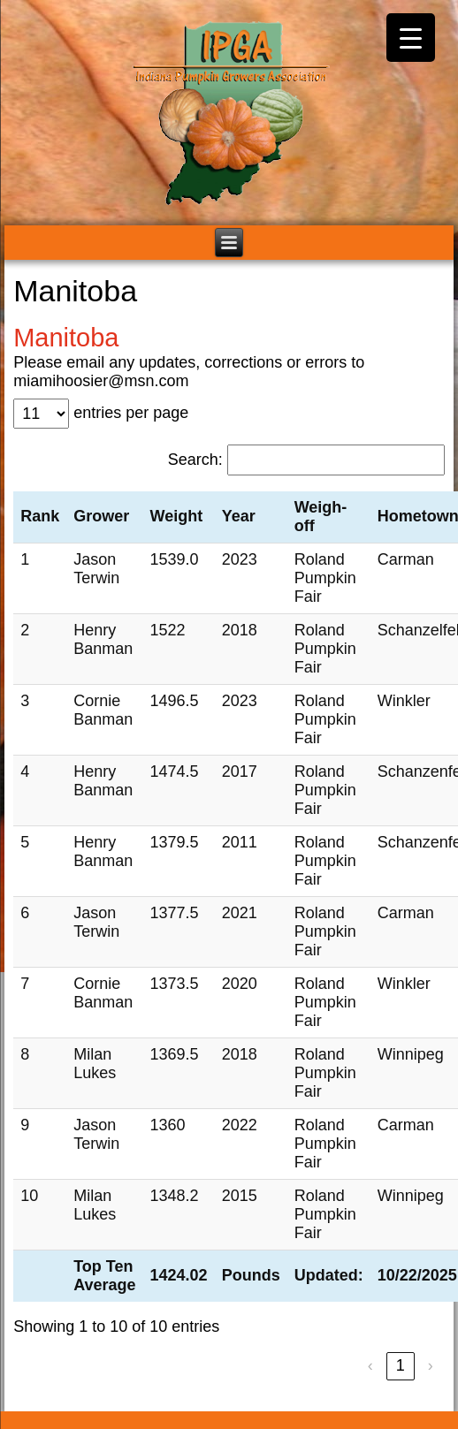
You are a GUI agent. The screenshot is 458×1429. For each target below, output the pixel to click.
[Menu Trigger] (410, 37)
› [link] (430, 1365)
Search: (195, 459)
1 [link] (400, 1365)
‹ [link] (370, 1365)
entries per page (130, 413)
